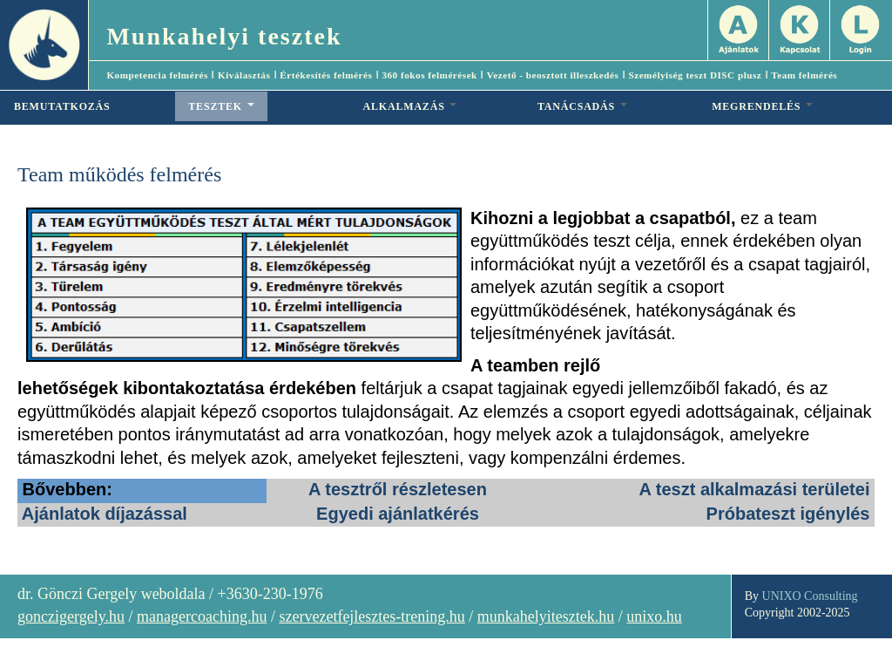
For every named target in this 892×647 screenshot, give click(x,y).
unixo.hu (654, 616)
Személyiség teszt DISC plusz (694, 75)
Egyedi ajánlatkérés (397, 513)
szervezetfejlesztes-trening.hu (371, 616)
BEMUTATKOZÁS (62, 106)
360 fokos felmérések (429, 75)
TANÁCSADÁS (582, 106)
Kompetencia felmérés (157, 75)
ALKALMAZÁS (410, 106)
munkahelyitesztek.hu (545, 616)
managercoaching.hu (202, 616)
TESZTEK (220, 106)
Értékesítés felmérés (326, 75)
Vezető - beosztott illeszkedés (553, 75)
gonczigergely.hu (71, 616)
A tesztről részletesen (397, 489)
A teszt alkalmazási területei (754, 489)
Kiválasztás (244, 75)
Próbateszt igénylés (788, 513)
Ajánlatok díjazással (104, 513)
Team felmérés (804, 75)
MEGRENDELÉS (762, 106)
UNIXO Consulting (810, 596)
